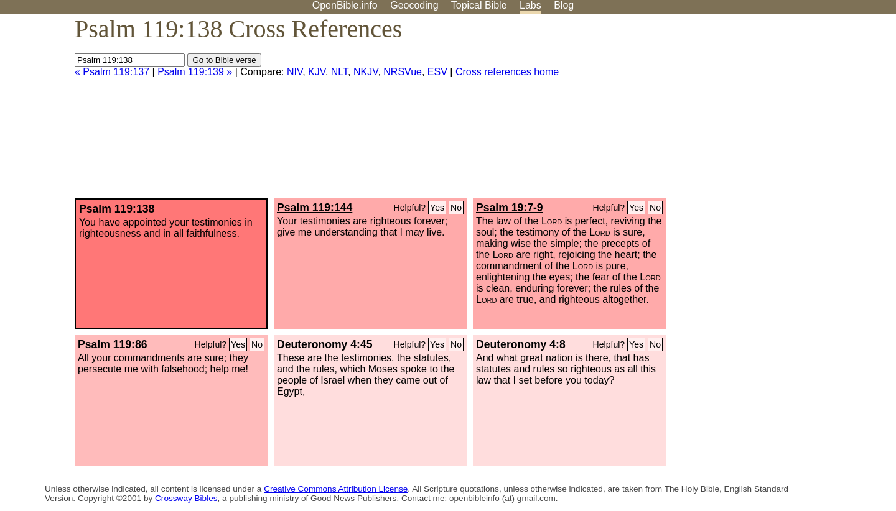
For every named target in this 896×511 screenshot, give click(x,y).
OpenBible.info (345, 5)
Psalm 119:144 (314, 207)
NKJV (365, 72)
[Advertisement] (770, 111)
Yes (437, 208)
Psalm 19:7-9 (509, 207)
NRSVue (402, 72)
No (456, 208)
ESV (437, 72)
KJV (316, 72)
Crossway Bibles (186, 498)
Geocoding (414, 5)
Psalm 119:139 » (194, 72)
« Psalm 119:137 (112, 72)
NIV (294, 72)
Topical (479, 5)
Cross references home (507, 72)
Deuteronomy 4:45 (325, 344)
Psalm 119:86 (112, 344)
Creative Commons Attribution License (336, 489)
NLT (339, 72)
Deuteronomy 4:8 (521, 344)
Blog (564, 5)
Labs (530, 5)
